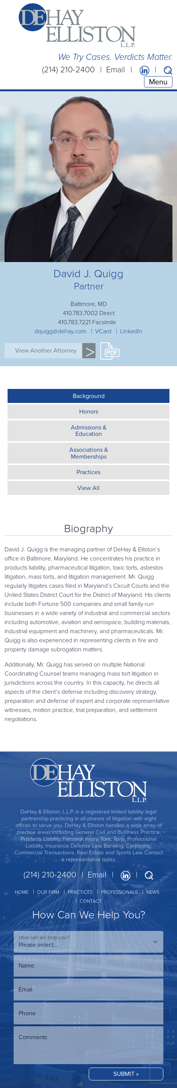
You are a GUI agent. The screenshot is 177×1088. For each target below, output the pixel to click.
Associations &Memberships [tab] (88, 453)
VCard (103, 331)
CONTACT (91, 901)
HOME (21, 892)
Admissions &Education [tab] (89, 431)
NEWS (152, 892)
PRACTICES (80, 892)
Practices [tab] (88, 472)
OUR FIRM (48, 892)
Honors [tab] (88, 411)
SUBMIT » (126, 1073)
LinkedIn (131, 331)
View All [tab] (88, 488)
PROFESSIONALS (119, 892)
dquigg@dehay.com (60, 331)
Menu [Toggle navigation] (158, 81)
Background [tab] (89, 396)
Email (115, 69)
